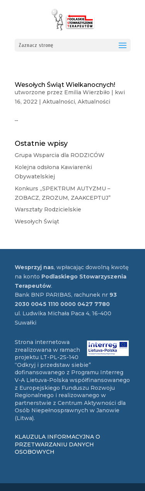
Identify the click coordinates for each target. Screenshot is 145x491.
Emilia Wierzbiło (87, 92)
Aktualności (59, 101)
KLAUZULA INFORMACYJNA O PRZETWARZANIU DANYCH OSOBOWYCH (57, 444)
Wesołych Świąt (37, 221)
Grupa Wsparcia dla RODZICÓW (59, 155)
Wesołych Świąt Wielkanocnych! (65, 84)
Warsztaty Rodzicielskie (48, 209)
